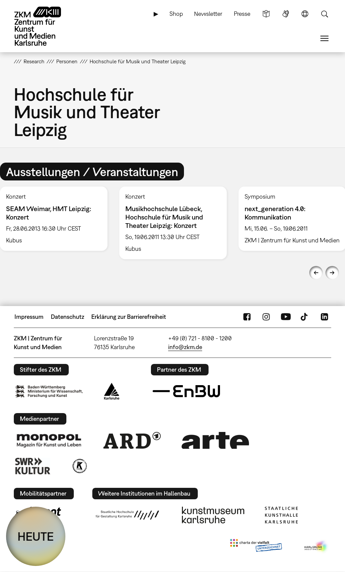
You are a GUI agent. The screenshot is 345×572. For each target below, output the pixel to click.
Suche (324, 14)
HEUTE (36, 536)
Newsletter (208, 13)
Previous (316, 272)
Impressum (28, 316)
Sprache (305, 14)
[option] (172, 223)
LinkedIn (324, 317)
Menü (324, 38)
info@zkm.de (185, 346)
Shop (176, 13)
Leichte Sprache (266, 14)
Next (332, 272)
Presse (242, 13)
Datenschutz (67, 316)
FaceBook (247, 317)
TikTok (305, 317)
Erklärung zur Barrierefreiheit (128, 316)
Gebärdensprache (285, 14)
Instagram (266, 317)
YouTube (285, 317)
